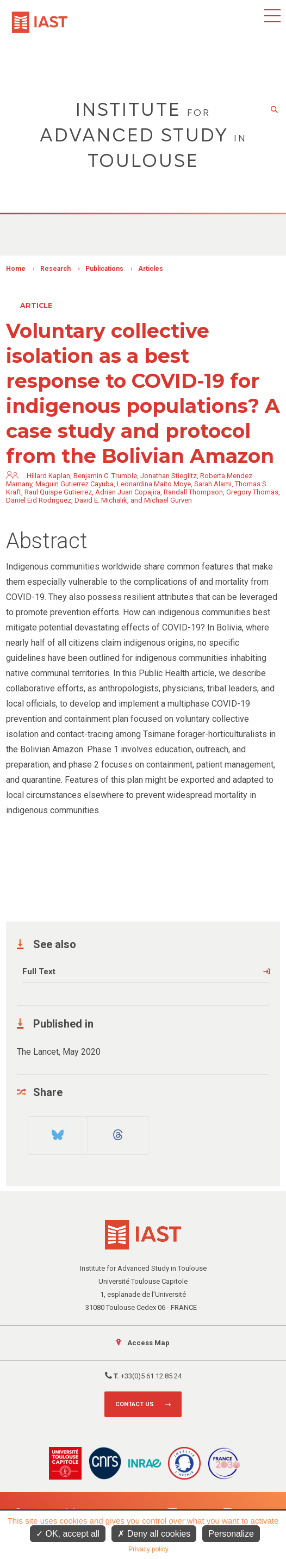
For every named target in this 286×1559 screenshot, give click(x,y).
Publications (104, 269)
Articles (150, 269)
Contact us (134, 1404)
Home (16, 269)
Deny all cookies (153, 1533)
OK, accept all (68, 1533)
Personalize (231, 1533)
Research (55, 269)
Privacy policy (148, 1549)
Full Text (38, 971)
